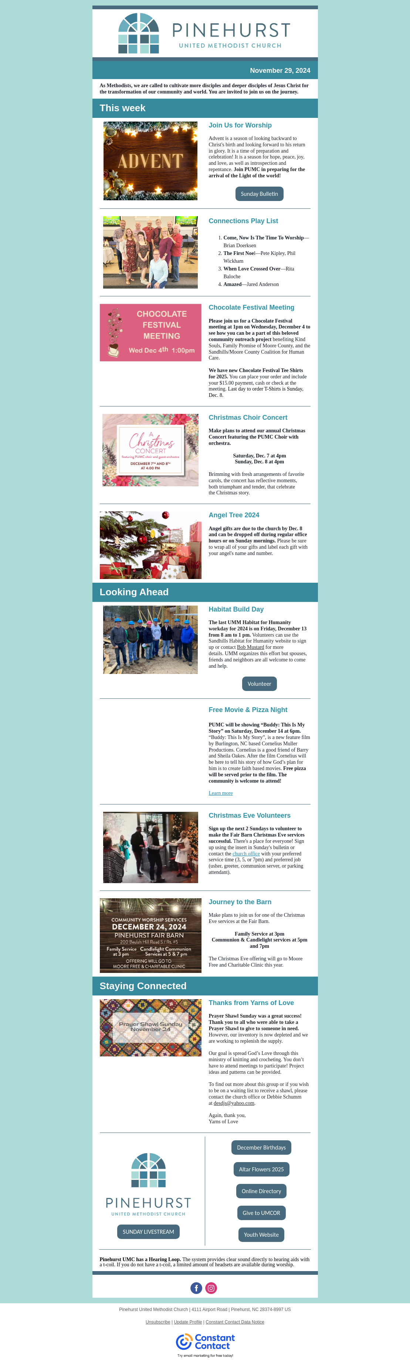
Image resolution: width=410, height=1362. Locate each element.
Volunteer (259, 683)
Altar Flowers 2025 (261, 1169)
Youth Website (261, 1234)
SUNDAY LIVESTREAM (148, 1231)
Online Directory (261, 1191)
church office (246, 854)
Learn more (221, 793)
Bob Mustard (250, 647)
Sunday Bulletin (259, 193)
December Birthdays (261, 1147)
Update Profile (188, 1322)
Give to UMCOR (261, 1212)
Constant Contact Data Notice (235, 1322)
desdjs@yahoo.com (234, 1103)
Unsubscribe (158, 1322)
